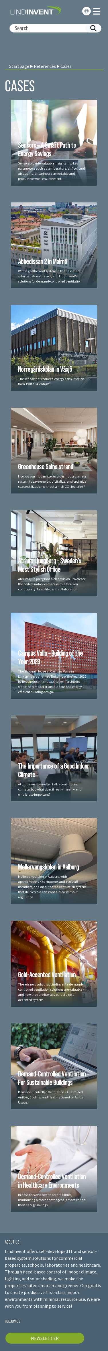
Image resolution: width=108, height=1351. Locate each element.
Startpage (19, 66)
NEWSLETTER (45, 1338)
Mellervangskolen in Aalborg (48, 867)
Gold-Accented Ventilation (47, 975)
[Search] (53, 28)
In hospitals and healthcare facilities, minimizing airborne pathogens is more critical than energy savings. (52, 1199)
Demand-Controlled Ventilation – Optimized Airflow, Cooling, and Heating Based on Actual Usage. (51, 1097)
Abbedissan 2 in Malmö (42, 261)
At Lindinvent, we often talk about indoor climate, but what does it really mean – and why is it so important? (49, 789)
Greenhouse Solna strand (45, 467)
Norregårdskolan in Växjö (45, 369)
